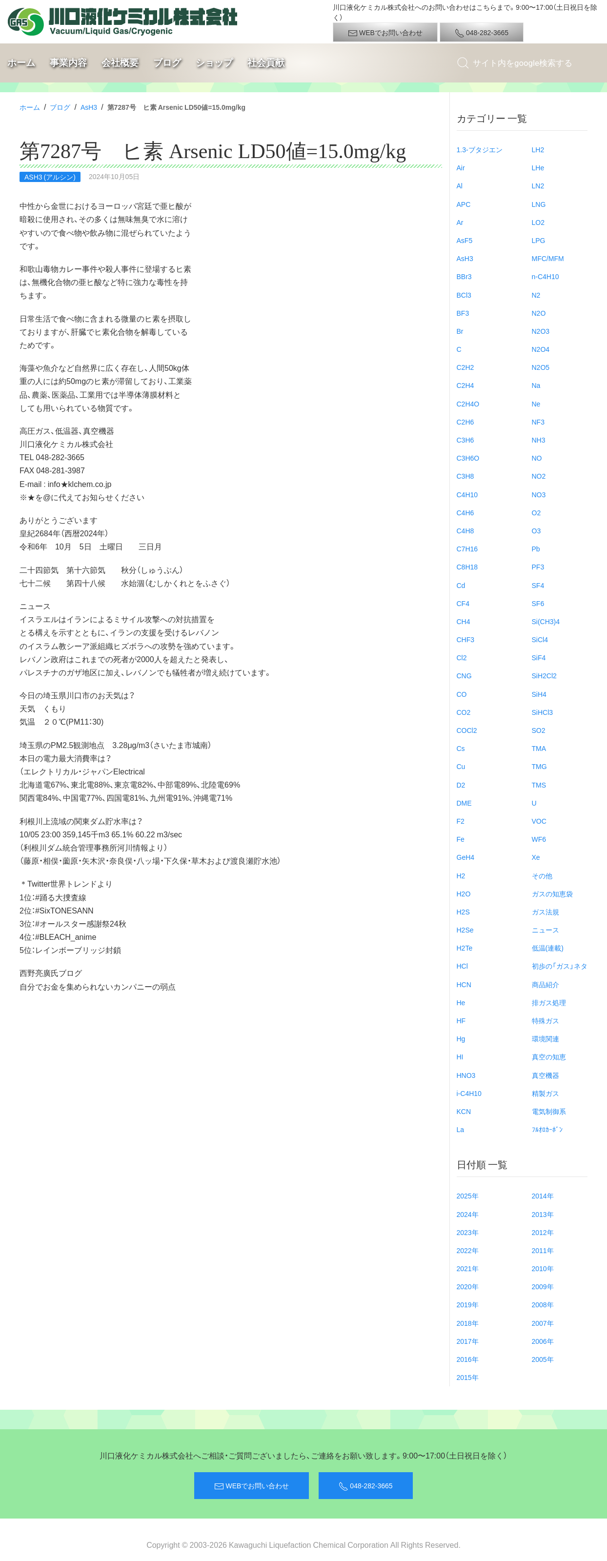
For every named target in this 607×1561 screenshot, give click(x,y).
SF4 (538, 585)
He (461, 1002)
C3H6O (468, 458)
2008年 (543, 1304)
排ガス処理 (549, 1002)
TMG (539, 766)
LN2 (538, 185)
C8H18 (467, 566)
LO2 (538, 222)
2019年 (468, 1304)
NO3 (539, 494)
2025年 (468, 1195)
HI (460, 1056)
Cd (461, 585)
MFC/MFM (548, 258)
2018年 (468, 1323)
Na (536, 385)
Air (461, 167)
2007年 (543, 1323)
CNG (464, 675)
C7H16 (467, 548)
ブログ (167, 62)
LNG (539, 204)
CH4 (463, 621)
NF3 (538, 421)
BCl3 (464, 295)
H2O (464, 893)
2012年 (543, 1232)
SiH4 (539, 694)
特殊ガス (545, 1020)
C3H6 (465, 440)
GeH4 (466, 857)
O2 (536, 512)
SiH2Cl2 (544, 675)
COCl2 (467, 730)
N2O (539, 313)
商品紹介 (545, 984)
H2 (461, 875)
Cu (461, 766)
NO (537, 458)
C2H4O (468, 403)
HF (461, 1020)
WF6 (539, 839)
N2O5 (541, 367)
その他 (542, 875)
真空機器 (545, 1075)
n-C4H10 (545, 276)
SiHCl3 (542, 712)
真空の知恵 (549, 1056)
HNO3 (466, 1075)
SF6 (538, 603)
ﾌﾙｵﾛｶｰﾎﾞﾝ (547, 1129)
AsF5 (465, 240)
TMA (539, 748)
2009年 (543, 1286)
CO (462, 694)
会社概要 (120, 62)
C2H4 (465, 385)
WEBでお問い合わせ (385, 32)
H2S (463, 911)
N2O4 (541, 349)
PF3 (538, 566)
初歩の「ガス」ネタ (559, 966)
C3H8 (465, 476)
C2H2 (465, 367)
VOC (539, 821)
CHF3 (466, 639)
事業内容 (68, 62)
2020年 (468, 1286)
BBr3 (464, 276)
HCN (464, 984)
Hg (461, 1038)
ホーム (21, 62)
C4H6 (465, 512)
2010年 (543, 1268)
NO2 (539, 476)
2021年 (468, 1268)
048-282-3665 (481, 32)
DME (464, 803)
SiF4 (539, 657)
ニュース (545, 929)
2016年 (468, 1359)
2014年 (543, 1195)
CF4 (463, 603)
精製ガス (545, 1093)
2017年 (468, 1341)
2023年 (468, 1232)
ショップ (214, 62)
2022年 (468, 1250)
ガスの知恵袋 (552, 893)
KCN (464, 1111)
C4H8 (465, 530)
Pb (536, 548)
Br (460, 331)
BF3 (463, 313)
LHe (538, 167)
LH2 (538, 149)
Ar (460, 222)
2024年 (468, 1214)
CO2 (464, 712)
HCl (462, 966)
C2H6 (465, 421)
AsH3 (89, 107)
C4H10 (467, 494)
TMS (539, 785)
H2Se (465, 929)
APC (464, 204)
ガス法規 (545, 911)
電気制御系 (549, 1111)
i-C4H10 (469, 1093)
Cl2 (462, 657)
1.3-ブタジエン (480, 149)
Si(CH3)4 (546, 621)
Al (460, 185)
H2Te (465, 948)
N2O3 (541, 331)
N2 (536, 295)
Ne (536, 403)
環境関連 (545, 1038)
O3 (536, 530)
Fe (461, 839)
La (461, 1129)
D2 (461, 785)
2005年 (543, 1359)
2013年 (543, 1214)
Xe (536, 857)
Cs (461, 748)
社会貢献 (265, 62)
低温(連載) (548, 948)
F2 (461, 821)
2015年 (468, 1377)
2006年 (543, 1341)
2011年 (543, 1250)
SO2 (539, 730)
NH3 (539, 440)
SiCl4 (540, 639)
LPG (539, 240)
